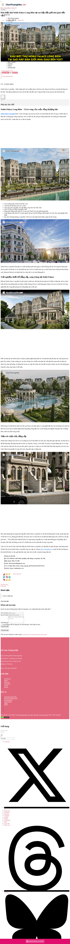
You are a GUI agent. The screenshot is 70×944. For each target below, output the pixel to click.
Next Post (3, 586)
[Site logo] (14, 6)
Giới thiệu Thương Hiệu (10, 698)
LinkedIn (6, 817)
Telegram (6, 813)
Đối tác (6, 681)
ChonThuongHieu (6, 8)
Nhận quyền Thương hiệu (10, 699)
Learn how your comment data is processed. (35, 635)
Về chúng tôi (7, 680)
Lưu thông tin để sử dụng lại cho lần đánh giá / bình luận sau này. (21, 626)
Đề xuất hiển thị (8, 701)
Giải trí (10, 65)
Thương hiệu (11, 67)
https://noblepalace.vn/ (47, 549)
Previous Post (4, 584)
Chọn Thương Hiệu (22, 716)
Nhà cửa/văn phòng (13, 18)
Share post (21, 20)
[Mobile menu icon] (35, 1)
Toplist (6, 704)
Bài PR (6, 706)
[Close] (2, 736)
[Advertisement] (35, 134)
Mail (5, 823)
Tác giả (6, 686)
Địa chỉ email (4, 615)
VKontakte (7, 821)
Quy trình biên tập (43, 716)
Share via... (7, 826)
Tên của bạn (4, 613)
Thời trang (11, 20)
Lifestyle (10, 63)
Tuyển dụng (7, 685)
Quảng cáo (7, 683)
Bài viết (14, 8)
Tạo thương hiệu (7, 71)
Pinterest (6, 815)
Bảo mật (36, 716)
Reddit (6, 820)
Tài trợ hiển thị (8, 703)
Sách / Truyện (12, 62)
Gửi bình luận (4, 627)
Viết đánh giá (4, 624)
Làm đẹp (10, 22)
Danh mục (7, 14)
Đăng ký (15, 72)
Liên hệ (6, 688)
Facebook (7, 743)
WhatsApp (7, 812)
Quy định (30, 716)
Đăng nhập (5, 72)
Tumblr (6, 818)
